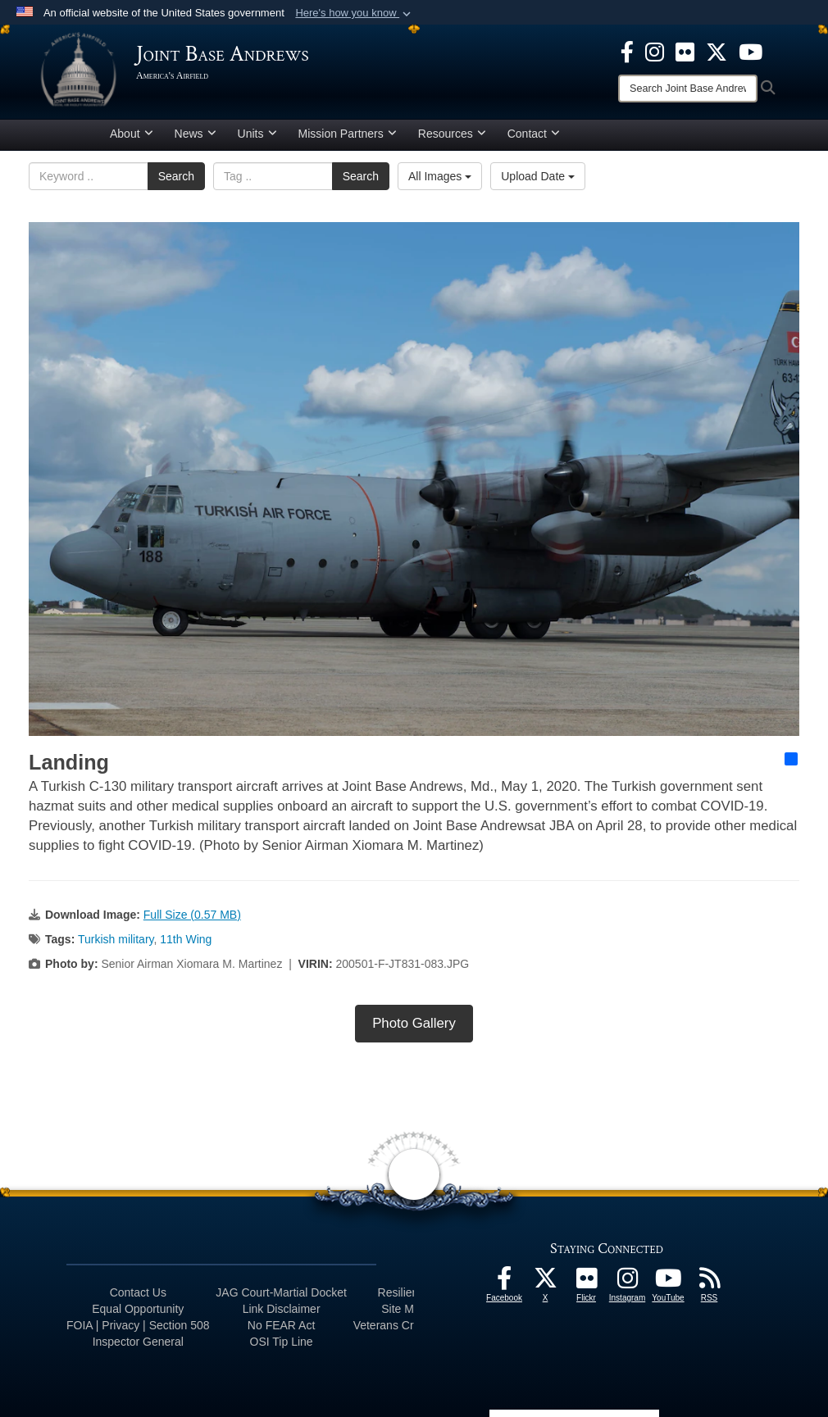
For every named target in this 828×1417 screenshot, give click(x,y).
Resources (452, 133)
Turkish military (116, 939)
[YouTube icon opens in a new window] (750, 50)
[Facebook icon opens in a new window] (627, 50)
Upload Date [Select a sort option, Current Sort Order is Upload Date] (538, 176)
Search (176, 176)
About (131, 133)
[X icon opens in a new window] (716, 50)
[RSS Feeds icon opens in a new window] (709, 1282)
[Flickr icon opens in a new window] (685, 50)
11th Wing (186, 939)
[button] (354, 13)
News (195, 133)
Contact (533, 133)
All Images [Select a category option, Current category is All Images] (439, 176)
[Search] (687, 88)
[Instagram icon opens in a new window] (654, 50)
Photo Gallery (414, 1023)
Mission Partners (347, 133)
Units (257, 133)
